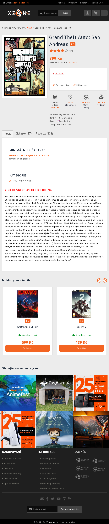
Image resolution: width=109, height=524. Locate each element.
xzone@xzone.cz (16, 3)
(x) (72, 51)
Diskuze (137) (23, 133)
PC (14, 181)
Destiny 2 (81, 327)
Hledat (65, 13)
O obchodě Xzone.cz (49, 464)
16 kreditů (73, 62)
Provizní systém (47, 479)
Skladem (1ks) (29, 335)
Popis (7, 133)
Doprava (84, 3)
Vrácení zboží (10, 479)
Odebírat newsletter (70, 509)
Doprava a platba (11, 459)
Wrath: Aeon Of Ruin (27, 327)
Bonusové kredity (11, 474)
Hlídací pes (80, 85)
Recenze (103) (44, 133)
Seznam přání (61, 85)
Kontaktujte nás (47, 459)
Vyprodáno (58, 73)
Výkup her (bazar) (48, 474)
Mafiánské (67, 118)
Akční (29, 181)
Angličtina (63, 121)
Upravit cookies (10, 484)
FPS (59, 118)
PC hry (21, 181)
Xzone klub (8, 464)
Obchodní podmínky (49, 484)
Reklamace (44, 469)
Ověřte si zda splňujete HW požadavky (29, 155)
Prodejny (72, 3)
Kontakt (62, 3)
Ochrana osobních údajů (51, 489)
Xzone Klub (97, 3)
